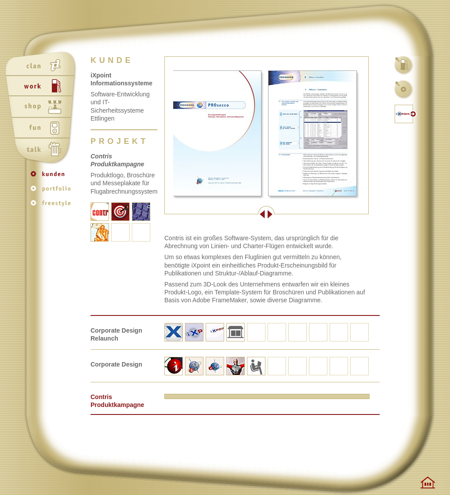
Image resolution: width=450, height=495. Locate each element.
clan (42, 65)
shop (42, 107)
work (42, 86)
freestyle (53, 205)
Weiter (317, 214)
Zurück (215, 214)
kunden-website (404, 114)
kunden (53, 178)
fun (42, 128)
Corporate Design (116, 364)
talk (42, 150)
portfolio (53, 191)
